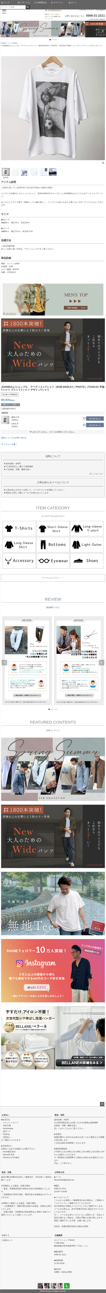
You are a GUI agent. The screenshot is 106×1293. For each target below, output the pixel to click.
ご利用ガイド (7, 1240)
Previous (3, 31)
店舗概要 (58, 1235)
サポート (5, 1235)
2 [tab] (52, 40)
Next (102, 31)
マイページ (57, 2)
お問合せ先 (59, 1172)
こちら (67, 1128)
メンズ (5, 2)
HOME (3, 43)
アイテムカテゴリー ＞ (53, 578)
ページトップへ (102, 1104)
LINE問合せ (40, 2)
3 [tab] (54, 40)
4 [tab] (56, 40)
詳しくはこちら (96, 474)
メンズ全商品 (13, 43)
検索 (28, 7)
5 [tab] (57, 709)
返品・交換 (6, 1172)
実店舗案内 (101, 10)
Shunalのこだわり (87, 10)
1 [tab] (50, 40)
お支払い (5, 1115)
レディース (24, 2)
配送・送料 (59, 1115)
